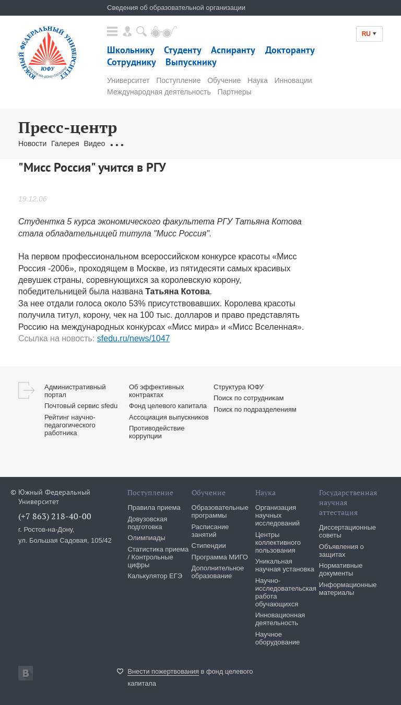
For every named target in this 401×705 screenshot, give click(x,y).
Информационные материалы (348, 588)
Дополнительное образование (218, 572)
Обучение (224, 80)
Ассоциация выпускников (169, 417)
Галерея (65, 143)
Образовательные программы (220, 511)
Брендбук (265, 143)
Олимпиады (146, 538)
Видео (94, 143)
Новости (32, 143)
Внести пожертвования (163, 671)
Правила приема (153, 507)
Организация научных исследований (277, 515)
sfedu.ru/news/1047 (133, 338)
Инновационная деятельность (280, 619)
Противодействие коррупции (156, 432)
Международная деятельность (159, 92)
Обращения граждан (145, 143)
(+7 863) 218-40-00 (54, 516)
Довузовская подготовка (147, 523)
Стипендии (209, 545)
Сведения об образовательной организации (176, 7)
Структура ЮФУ (239, 387)
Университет (128, 80)
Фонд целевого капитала (168, 406)
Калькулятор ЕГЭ (154, 576)
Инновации (293, 80)
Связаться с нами (214, 143)
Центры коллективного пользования (278, 542)
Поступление (178, 80)
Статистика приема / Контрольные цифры (157, 557)
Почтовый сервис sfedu (80, 406)
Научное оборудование (277, 638)
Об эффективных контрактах (156, 391)
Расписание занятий (210, 531)
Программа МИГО (220, 557)
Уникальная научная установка (284, 565)
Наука (257, 80)
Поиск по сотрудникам (249, 398)
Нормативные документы (341, 569)
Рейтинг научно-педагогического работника (70, 425)
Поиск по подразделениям (255, 409)
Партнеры (234, 92)
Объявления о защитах (341, 550)
